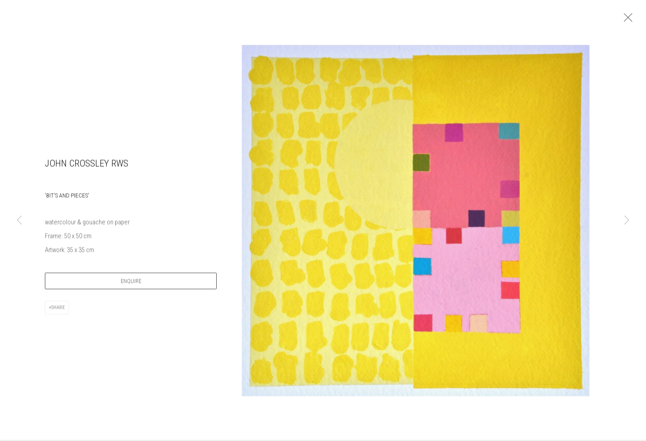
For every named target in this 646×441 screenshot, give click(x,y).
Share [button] (58, 311)
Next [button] (626, 220)
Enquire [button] (131, 284)
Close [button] (628, 20)
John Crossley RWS (86, 167)
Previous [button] (19, 220)
